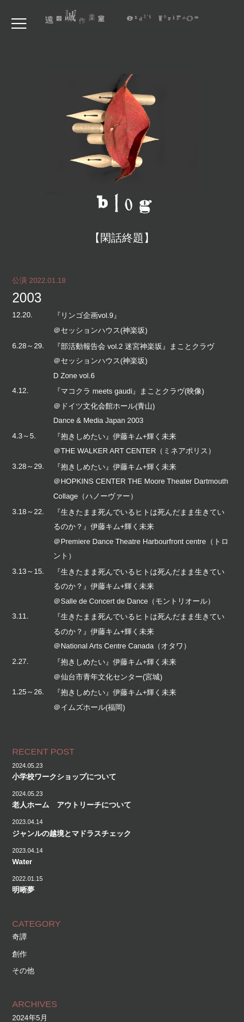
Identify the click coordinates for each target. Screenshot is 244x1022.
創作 (19, 954)
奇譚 (19, 936)
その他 (23, 970)
